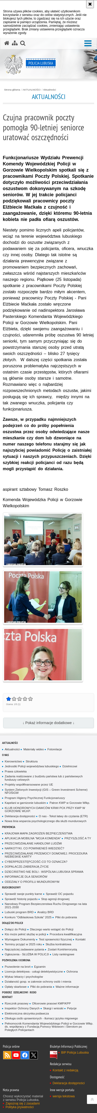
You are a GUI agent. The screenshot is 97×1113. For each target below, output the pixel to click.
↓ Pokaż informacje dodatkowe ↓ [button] (48, 723)
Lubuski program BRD (19, 912)
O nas (5, 755)
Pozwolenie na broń (18, 966)
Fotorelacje (54, 749)
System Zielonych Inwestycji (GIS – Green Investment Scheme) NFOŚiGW (46, 791)
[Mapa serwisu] (15, 43)
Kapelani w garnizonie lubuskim (25, 802)
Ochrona (72, 971)
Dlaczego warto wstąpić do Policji (51, 929)
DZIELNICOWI (20, 992)
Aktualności (49, 89)
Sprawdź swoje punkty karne (23, 893)
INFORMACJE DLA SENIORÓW (26, 876)
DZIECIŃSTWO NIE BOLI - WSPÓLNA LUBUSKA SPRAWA (44, 871)
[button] (88, 43)
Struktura (32, 761)
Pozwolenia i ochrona (16, 960)
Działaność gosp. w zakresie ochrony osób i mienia (38, 981)
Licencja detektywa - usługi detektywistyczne (34, 971)
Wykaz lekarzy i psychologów (24, 976)
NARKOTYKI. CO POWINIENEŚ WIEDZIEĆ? (34, 848)
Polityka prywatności (19, 1107)
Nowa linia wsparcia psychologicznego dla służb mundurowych (45, 821)
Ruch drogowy (11, 887)
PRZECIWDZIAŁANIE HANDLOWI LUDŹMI (33, 843)
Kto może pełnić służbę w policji (25, 934)
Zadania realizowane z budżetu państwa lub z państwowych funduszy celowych (44, 778)
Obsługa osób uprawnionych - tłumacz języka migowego (41, 1018)
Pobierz (7, 992)
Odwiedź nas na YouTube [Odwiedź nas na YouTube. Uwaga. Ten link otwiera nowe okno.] (16, 1055)
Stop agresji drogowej (55, 899)
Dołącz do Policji (12, 923)
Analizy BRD (45, 912)
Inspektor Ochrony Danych (22, 1008)
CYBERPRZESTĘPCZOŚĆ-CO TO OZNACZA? (36, 861)
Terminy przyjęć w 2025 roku (23, 944)
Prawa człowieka (16, 771)
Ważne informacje (67, 986)
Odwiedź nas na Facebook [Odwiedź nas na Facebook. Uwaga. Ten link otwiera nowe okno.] (25, 1055)
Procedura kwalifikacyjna (66, 934)
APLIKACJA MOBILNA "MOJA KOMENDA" (33, 838)
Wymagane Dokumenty (20, 939)
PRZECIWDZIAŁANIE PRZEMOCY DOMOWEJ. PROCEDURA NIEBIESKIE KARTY (46, 855)
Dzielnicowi (69, 766)
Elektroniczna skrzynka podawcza (27, 1013)
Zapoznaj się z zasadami (22, 1103)
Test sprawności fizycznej (55, 939)
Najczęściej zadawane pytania (24, 949)
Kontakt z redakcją (65, 1070)
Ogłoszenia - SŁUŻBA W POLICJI (27, 954)
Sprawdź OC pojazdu (59, 893)
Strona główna (12, 89)
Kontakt (81, 939)
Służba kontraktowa (58, 944)
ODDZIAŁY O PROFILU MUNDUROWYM (32, 881)
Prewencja (8, 827)
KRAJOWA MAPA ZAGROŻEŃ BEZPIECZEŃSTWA (38, 833)
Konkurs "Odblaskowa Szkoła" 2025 (28, 917)
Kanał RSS (7, 1055)
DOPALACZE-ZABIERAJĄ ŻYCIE (27, 866)
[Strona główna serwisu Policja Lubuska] (6, 43)
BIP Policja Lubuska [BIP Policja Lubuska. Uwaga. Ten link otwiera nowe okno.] (75, 1052)
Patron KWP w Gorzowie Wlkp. (69, 802)
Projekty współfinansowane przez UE (29, 784)
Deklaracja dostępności (20, 816)
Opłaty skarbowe (16, 986)
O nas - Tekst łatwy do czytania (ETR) (63, 816)
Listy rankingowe (63, 954)
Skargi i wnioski (53, 1008)
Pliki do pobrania (66, 917)
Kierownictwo (13, 761)
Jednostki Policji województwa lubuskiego (32, 766)
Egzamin (40, 966)
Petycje (72, 1008)
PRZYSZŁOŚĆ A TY (77, 838)
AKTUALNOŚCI (32, 89)
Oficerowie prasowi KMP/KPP (51, 1003)
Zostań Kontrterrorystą (62, 949)
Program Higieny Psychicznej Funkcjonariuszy (35, 797)
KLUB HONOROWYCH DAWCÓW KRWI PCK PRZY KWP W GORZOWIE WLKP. (45, 809)
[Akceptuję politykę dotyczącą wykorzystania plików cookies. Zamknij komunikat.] (90, 4)
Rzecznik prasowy (16, 1003)
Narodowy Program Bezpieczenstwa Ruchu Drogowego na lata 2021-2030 (46, 905)
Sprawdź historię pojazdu (21, 899)
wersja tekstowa (63, 1096)
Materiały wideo (33, 749)
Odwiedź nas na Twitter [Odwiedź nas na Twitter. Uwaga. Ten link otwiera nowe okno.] (33, 1055)
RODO (33, 992)
